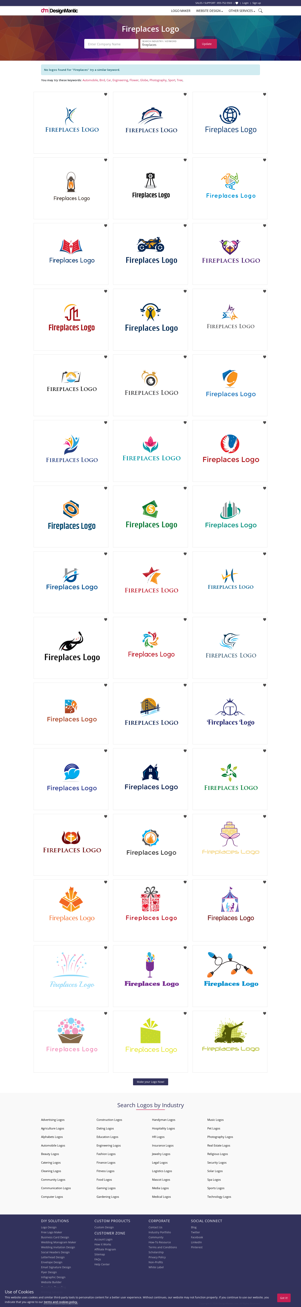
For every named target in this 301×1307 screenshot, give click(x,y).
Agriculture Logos (52, 1127)
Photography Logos (220, 1136)
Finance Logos (106, 1162)
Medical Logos (161, 1196)
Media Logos (160, 1187)
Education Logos (107, 1136)
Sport (171, 79)
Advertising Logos (52, 1119)
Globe (144, 79)
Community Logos (53, 1179)
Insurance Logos (163, 1145)
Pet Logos (213, 1127)
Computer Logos (52, 1196)
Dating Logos (105, 1127)
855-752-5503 (224, 3)
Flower (134, 79)
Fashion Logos (106, 1153)
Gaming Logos (106, 1187)
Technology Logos (219, 1196)
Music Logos (215, 1119)
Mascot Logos (161, 1179)
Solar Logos (215, 1170)
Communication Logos (56, 1187)
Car (109, 79)
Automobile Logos (53, 1145)
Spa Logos (214, 1179)
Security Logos (217, 1162)
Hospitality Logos (163, 1127)
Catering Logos (51, 1162)
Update (207, 44)
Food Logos (104, 1179)
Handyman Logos (163, 1119)
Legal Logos (160, 1162)
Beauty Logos (50, 1153)
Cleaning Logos (51, 1170)
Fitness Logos (105, 1170)
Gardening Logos (108, 1196)
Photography (158, 79)
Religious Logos (217, 1153)
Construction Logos (109, 1119)
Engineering (120, 79)
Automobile (90, 79)
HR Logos (158, 1136)
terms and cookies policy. (61, 1302)
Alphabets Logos (52, 1136)
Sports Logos (215, 1187)
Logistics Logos (162, 1170)
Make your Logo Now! (150, 1081)
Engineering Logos (109, 1145)
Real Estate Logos (218, 1145)
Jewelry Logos (161, 1153)
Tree (180, 79)
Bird (102, 79)
